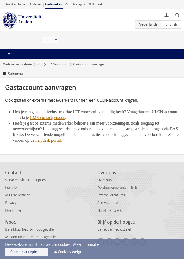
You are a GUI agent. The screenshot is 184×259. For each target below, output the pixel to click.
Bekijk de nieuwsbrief (114, 229)
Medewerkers (54, 4)
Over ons (104, 180)
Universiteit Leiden (14, 4)
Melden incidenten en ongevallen (31, 237)
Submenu (15, 73)
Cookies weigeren (73, 251)
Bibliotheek (95, 4)
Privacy (11, 202)
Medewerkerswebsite (17, 64)
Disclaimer (13, 210)
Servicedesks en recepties (25, 180)
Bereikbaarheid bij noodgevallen (30, 229)
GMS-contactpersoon (47, 117)
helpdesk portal (48, 140)
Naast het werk (109, 210)
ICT (39, 64)
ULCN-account (57, 64)
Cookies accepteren (26, 251)
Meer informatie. (86, 244)
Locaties (11, 187)
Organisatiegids (75, 4)
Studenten (35, 4)
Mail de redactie (18, 195)
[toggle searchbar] (177, 15)
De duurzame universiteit (117, 187)
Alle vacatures (108, 202)
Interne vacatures (111, 195)
